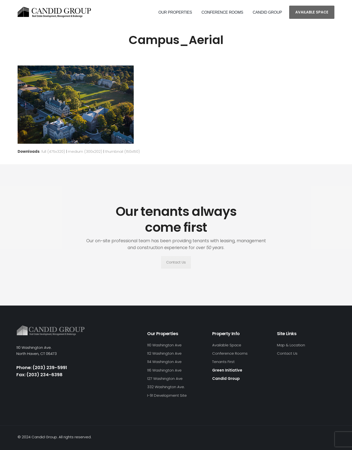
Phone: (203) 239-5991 (41, 367)
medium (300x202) (85, 151)
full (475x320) (53, 151)
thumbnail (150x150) (122, 151)
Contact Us (176, 262)
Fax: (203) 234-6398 (39, 375)
